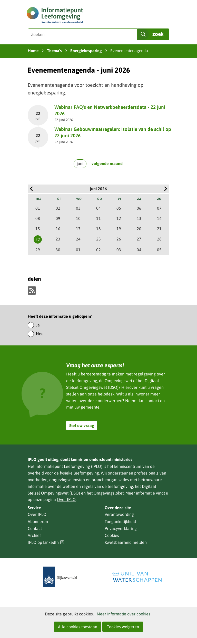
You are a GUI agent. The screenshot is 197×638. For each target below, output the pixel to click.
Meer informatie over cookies (123, 614)
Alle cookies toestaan (77, 626)
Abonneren (38, 521)
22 (37, 239)
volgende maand (107, 163)
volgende (165, 189)
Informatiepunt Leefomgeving (62, 466)
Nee (40, 333)
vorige (31, 189)
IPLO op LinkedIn (46, 542)
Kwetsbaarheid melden (126, 542)
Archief (34, 535)
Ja (38, 325)
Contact (35, 528)
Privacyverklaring (121, 528)
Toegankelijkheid (120, 521)
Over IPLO (66, 499)
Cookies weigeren (122, 626)
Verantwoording (119, 514)
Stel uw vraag (81, 425)
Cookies (112, 535)
